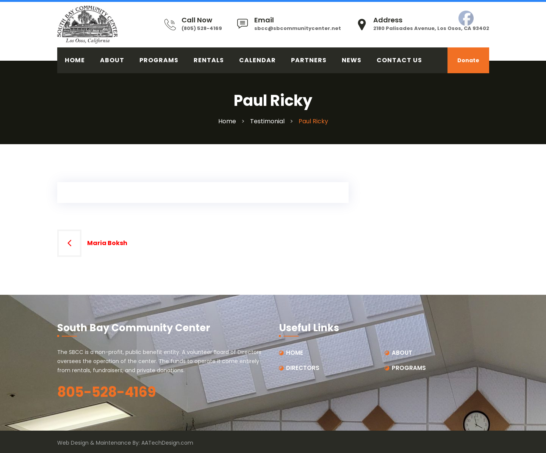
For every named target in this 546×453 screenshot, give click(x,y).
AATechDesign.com (167, 443)
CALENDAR (257, 60)
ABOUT (112, 60)
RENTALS (209, 60)
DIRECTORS (302, 368)
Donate (468, 60)
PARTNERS (309, 60)
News (351, 60)
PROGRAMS (158, 60)
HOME (75, 60)
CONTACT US (399, 60)
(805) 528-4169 (201, 28)
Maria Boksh (107, 243)
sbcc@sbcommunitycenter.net (297, 28)
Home (227, 121)
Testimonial (267, 121)
